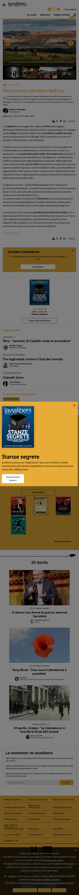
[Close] (74, 405)
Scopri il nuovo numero (14, 479)
